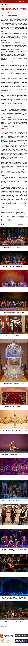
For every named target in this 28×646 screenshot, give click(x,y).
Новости (20, 1)
